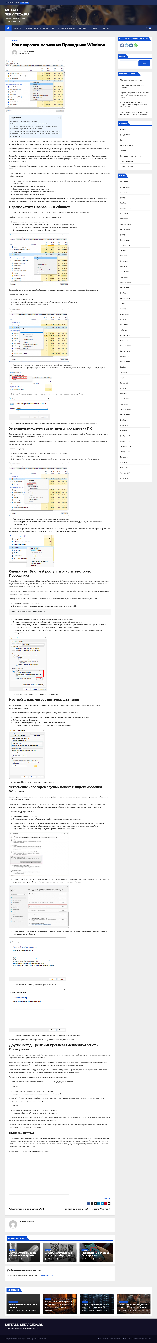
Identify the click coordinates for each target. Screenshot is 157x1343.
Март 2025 (124, 219)
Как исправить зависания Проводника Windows (58, 44)
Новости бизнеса (66, 28)
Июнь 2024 (124, 261)
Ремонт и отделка (126, 161)
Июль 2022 (124, 383)
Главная (17, 28)
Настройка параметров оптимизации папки (27, 129)
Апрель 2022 (125, 399)
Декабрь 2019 (125, 436)
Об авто (83, 28)
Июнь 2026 (124, 182)
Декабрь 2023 (125, 293)
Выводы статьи (17, 136)
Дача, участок (125, 135)
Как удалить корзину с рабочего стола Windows (87, 1209)
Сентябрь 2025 (125, 208)
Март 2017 (124, 468)
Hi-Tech (94, 28)
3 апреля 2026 (89, 1310)
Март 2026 (124, 192)
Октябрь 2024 (125, 245)
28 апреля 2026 (53, 1307)
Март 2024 (124, 277)
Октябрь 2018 (125, 441)
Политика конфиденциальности (141, 1339)
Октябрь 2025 (125, 203)
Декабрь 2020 (125, 420)
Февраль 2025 (125, 224)
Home (99, 1339)
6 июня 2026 (15, 1310)
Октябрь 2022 (125, 367)
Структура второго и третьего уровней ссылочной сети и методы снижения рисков (134, 95)
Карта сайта (126, 1339)
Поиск (122, 56)
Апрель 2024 (125, 272)
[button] (146, 28)
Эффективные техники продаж (131, 80)
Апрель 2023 (125, 335)
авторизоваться (47, 1275)
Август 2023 (124, 314)
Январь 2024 (125, 288)
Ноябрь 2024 (125, 240)
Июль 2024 (124, 256)
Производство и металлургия (40, 28)
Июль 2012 (124, 478)
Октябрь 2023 (125, 303)
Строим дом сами (126, 167)
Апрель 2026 (125, 187)
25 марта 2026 (126, 1310)
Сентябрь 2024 (125, 251)
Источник (107, 1199)
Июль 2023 (124, 319)
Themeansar (42, 1339)
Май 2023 (123, 330)
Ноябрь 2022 (125, 362)
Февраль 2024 (125, 282)
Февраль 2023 (125, 346)
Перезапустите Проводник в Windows (25, 121)
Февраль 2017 (125, 473)
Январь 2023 (125, 351)
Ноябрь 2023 (125, 298)
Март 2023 (124, 341)
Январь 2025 (125, 229)
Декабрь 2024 (125, 235)
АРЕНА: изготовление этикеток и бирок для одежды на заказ (58, 1255)
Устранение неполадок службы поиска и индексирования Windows (36, 131)
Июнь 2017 (124, 457)
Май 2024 (123, 266)
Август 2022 (124, 378)
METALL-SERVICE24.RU (24, 1325)
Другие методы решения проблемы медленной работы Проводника (36, 133)
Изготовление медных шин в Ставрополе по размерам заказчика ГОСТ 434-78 (133, 104)
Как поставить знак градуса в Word (26, 1209)
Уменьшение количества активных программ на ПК (30, 124)
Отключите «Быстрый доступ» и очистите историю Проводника (34, 126)
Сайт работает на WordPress (14, 1339)
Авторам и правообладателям (112, 1339)
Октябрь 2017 (125, 452)
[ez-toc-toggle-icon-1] (57, 118)
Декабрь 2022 (125, 356)
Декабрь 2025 (125, 198)
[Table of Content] (58, 117)
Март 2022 (124, 404)
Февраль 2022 (125, 409)
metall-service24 (28, 51)
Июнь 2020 (124, 425)
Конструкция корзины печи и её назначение (59, 1303)
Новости (106, 28)
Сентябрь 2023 (125, 309)
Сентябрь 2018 (125, 446)
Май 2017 (123, 462)
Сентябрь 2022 (125, 372)
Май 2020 (123, 431)
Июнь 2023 (124, 325)
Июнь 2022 (124, 388)
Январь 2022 (125, 415)
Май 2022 (123, 393)
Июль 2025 (124, 213)
